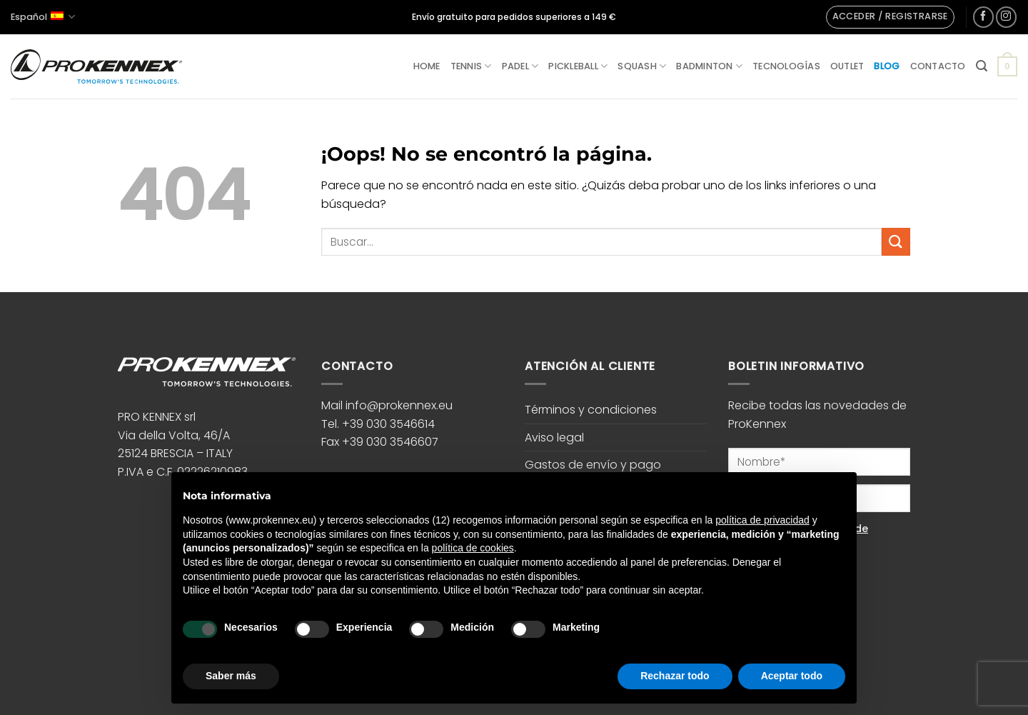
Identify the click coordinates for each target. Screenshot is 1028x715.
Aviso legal (554, 437)
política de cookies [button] (473, 548)
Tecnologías (786, 66)
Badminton (709, 66)
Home (426, 66)
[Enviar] (896, 242)
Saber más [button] (231, 675)
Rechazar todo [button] (674, 675)
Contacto (938, 66)
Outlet (847, 66)
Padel (520, 66)
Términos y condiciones (591, 409)
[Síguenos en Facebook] (983, 16)
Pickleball (578, 66)
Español (43, 17)
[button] (890, 17)
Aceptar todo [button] (791, 675)
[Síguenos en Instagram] (1006, 16)
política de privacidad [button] (762, 520)
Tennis (471, 66)
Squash (642, 66)
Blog (887, 66)
